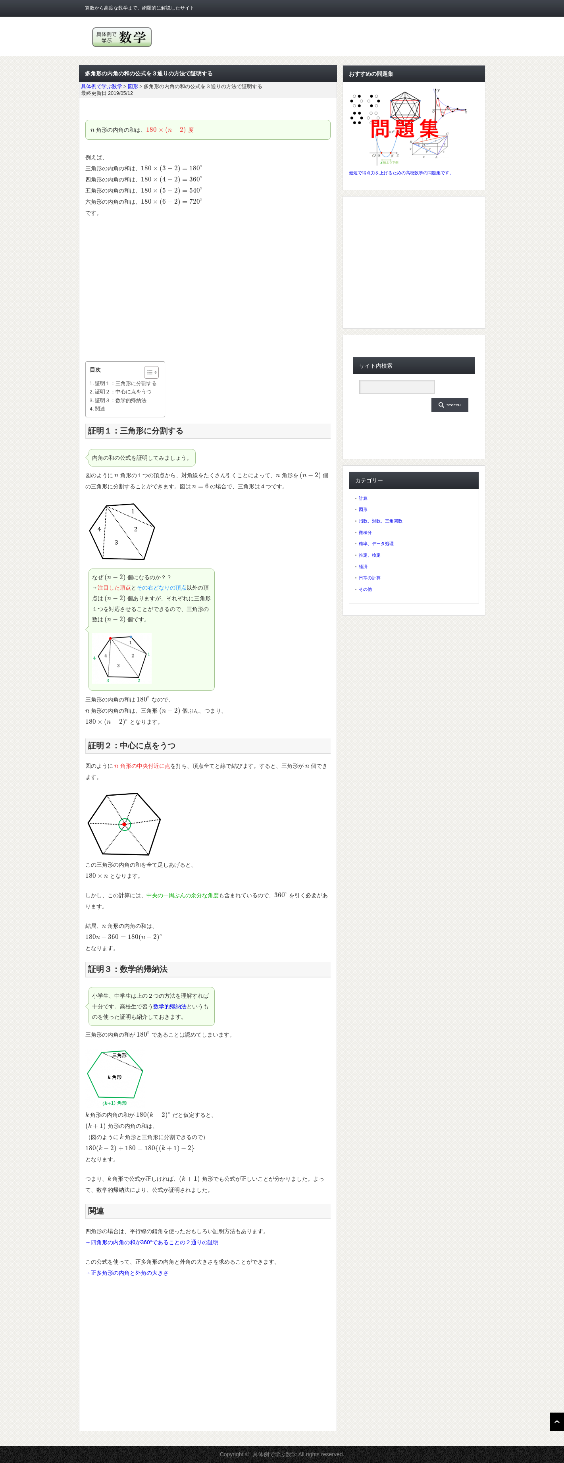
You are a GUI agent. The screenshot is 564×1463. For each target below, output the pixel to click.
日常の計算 (370, 577)
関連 (100, 409)
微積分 (365, 532)
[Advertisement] (208, 289)
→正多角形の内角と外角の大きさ (127, 1273)
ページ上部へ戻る (557, 1422)
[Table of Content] (151, 372)
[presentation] (92, 130)
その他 (365, 589)
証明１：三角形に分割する (126, 383)
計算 (363, 498)
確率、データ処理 (376, 543)
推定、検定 (370, 555)
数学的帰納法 (170, 1006)
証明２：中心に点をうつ (123, 392)
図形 (363, 509)
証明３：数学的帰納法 (120, 400)
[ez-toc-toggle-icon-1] (147, 372)
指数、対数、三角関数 (380, 521)
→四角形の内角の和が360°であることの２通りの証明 (152, 1242)
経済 (363, 566)
